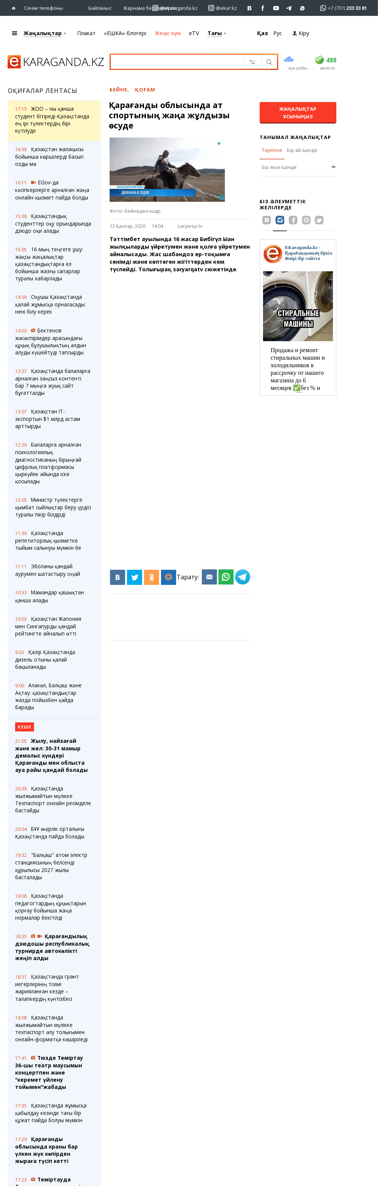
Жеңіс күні (168, 33)
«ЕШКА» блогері (125, 33)
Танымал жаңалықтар (295, 137)
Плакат (86, 33)
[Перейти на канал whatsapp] (302, 8)
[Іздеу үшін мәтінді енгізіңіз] (180, 61)
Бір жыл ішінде (279, 167)
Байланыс (99, 8)
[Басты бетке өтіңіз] (15, 8)
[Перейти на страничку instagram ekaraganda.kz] (175, 8)
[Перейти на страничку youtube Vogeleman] (276, 8)
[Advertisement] (185, 341)
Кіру (300, 33)
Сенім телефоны (43, 8)
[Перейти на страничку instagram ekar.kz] (222, 8)
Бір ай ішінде (302, 150)
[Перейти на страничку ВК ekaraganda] (249, 8)
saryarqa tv (190, 226)
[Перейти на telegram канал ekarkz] (289, 8)
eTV (194, 33)
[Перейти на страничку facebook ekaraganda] (263, 8)
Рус (277, 33)
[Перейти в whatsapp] (341, 8)
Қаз (262, 33)
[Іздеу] (269, 62)
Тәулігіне (272, 150)
